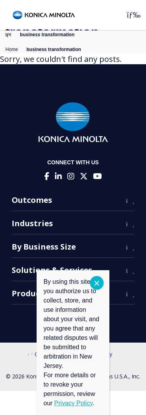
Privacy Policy (73, 403)
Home (11, 49)
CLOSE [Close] (97, 283)
